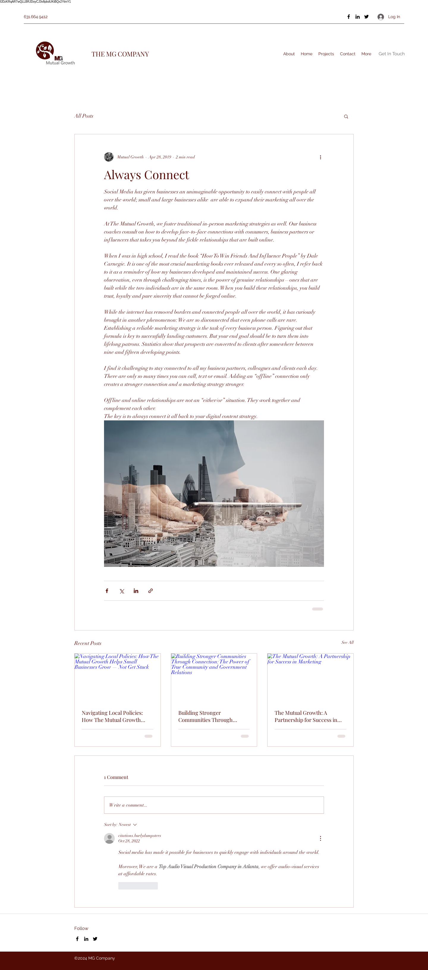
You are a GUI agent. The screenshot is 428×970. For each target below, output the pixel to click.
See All (348, 642)
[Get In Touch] (392, 54)
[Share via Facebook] (107, 591)
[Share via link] (150, 591)
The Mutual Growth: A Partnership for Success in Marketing (306, 716)
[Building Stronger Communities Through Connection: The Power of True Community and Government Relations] (214, 678)
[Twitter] (366, 17)
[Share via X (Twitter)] (121, 591)
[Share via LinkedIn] (136, 591)
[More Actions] (320, 838)
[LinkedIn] (358, 17)
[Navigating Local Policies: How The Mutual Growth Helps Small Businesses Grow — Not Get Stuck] (117, 678)
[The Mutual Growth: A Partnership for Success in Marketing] (310, 678)
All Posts (83, 116)
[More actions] (320, 156)
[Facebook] (349, 17)
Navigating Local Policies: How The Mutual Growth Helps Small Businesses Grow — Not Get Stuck (117, 716)
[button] (346, 116)
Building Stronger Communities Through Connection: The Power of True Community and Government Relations (209, 716)
